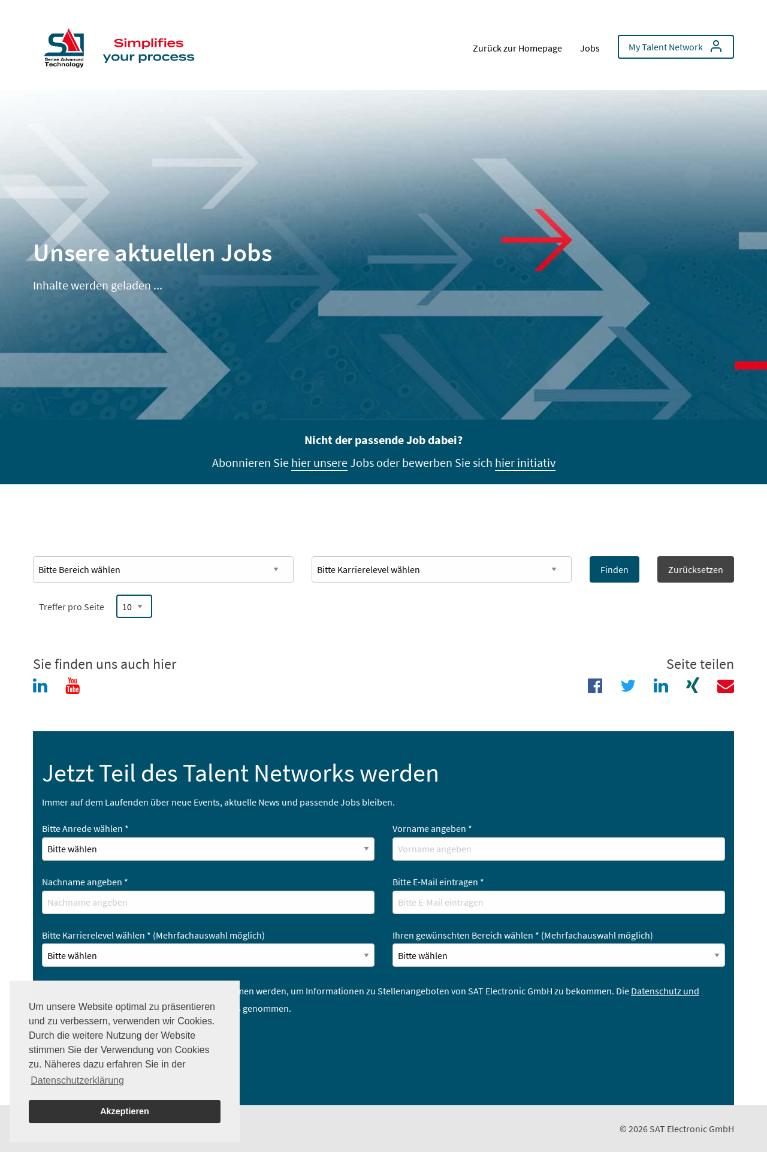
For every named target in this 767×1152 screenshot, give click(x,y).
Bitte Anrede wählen (85, 828)
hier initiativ (525, 462)
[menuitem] (123, 45)
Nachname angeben (85, 882)
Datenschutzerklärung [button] (77, 1080)
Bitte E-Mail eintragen (438, 882)
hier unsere (319, 462)
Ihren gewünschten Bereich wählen (522, 935)
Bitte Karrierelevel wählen (153, 935)
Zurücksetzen (695, 569)
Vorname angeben (432, 828)
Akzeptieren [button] (124, 1111)
